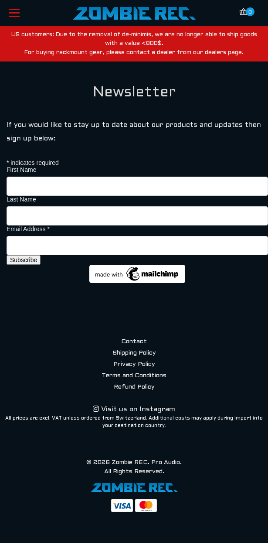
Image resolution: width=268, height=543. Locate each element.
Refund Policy (134, 387)
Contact (134, 342)
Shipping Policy (134, 353)
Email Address (28, 228)
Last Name (21, 199)
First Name (21, 169)
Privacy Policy (134, 364)
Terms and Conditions (134, 376)
